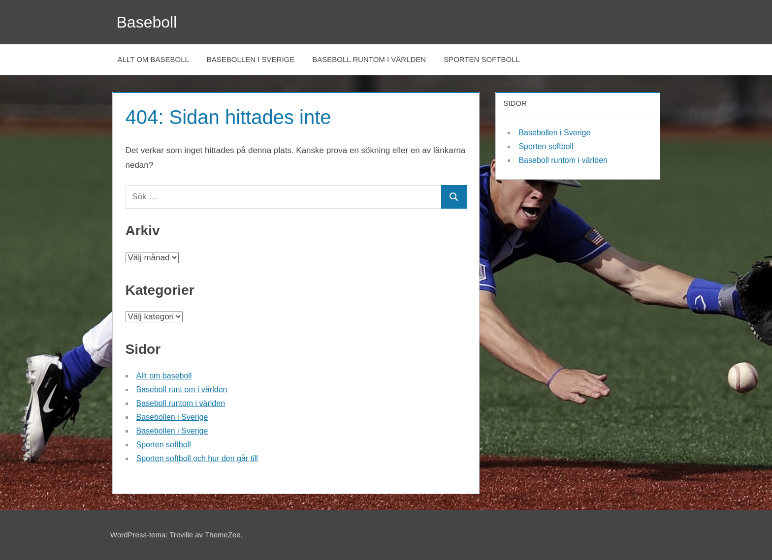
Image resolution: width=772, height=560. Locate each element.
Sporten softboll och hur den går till (197, 458)
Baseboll (147, 22)
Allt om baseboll (153, 59)
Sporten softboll (482, 59)
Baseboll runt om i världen (181, 389)
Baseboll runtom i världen (369, 59)
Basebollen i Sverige (250, 59)
